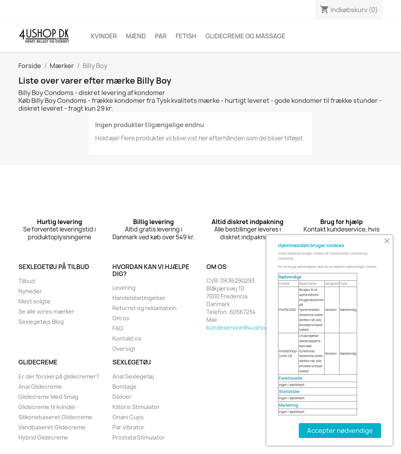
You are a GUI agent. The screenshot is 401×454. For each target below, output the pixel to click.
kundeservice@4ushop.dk (241, 327)
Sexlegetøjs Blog (41, 321)
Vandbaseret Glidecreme (51, 427)
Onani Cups (128, 417)
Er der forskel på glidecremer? (58, 376)
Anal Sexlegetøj (133, 376)
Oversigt (123, 348)
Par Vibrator (128, 427)
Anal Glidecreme (40, 386)
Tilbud (26, 281)
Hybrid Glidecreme (43, 437)
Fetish (185, 36)
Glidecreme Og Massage (245, 36)
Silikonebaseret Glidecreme (55, 417)
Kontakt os (126, 338)
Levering (123, 287)
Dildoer (122, 396)
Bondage (124, 386)
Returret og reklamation (144, 308)
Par (160, 36)
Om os (120, 318)
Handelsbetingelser (139, 297)
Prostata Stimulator (138, 437)
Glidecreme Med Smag (48, 396)
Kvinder (104, 36)
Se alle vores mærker (46, 311)
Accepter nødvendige (340, 430)
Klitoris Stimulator (136, 407)
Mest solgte (34, 301)
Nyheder (30, 291)
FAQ (117, 328)
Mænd (136, 36)
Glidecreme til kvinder (47, 407)
